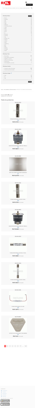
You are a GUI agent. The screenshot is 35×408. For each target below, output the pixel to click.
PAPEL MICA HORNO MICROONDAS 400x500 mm (18, 172)
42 (25, 346)
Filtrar (30, 15)
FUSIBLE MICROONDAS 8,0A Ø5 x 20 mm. (18, 199)
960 (11, 96)
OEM (18, 120)
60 (5, 96)
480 (9, 96)
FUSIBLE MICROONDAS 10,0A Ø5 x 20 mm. (18, 119)
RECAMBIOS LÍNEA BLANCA (10, 89)
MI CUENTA (29, 4)
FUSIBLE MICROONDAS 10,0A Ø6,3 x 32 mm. (18, 252)
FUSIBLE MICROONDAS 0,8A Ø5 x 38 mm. (18, 279)
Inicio (2, 89)
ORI (18, 334)
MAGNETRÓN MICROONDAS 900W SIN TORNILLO (18, 145)
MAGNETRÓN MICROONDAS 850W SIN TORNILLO (18, 226)
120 (7, 96)
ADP (18, 173)
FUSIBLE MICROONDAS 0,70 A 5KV (18, 306)
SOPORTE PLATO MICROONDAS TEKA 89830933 (18, 333)
